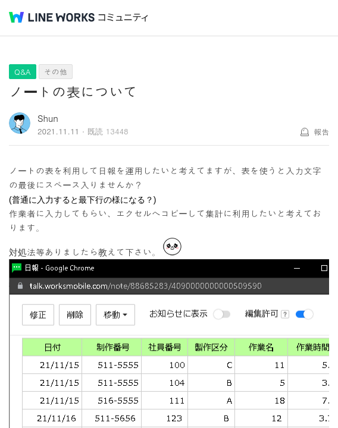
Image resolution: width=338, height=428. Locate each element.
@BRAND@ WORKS (52, 17)
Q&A (22, 71)
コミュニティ (123, 17)
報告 (321, 131)
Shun (47, 118)
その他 (55, 71)
